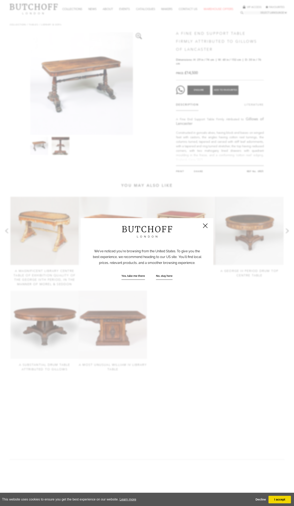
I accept (279, 499)
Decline (260, 499)
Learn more (127, 499)
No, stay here (164, 275)
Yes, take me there (133, 275)
